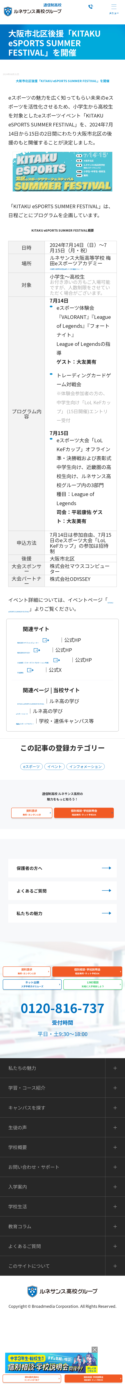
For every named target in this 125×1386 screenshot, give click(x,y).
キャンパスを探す (26, 1175)
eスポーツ (26, 817)
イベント (53, 817)
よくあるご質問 (64, 949)
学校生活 (17, 1274)
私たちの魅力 (64, 978)
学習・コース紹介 (26, 1155)
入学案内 (17, 1254)
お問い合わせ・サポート (33, 1234)
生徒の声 (17, 1195)
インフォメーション (89, 817)
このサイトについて (29, 1333)
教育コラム (19, 1294)
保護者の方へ (64, 921)
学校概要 (17, 1215)
